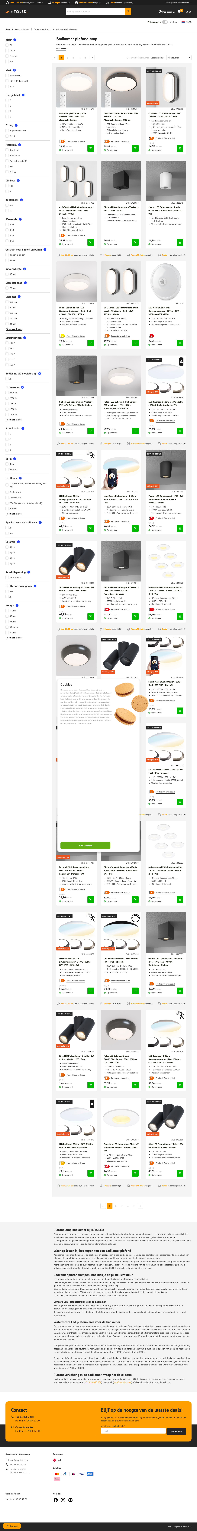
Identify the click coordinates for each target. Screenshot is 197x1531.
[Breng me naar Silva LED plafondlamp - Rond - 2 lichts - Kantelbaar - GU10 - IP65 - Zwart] (121, 655)
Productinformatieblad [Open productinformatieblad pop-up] (75, 141)
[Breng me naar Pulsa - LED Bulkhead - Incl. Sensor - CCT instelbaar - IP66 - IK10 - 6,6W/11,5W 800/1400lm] (121, 376)
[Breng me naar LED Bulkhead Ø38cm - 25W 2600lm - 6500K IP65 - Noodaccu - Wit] (166, 376)
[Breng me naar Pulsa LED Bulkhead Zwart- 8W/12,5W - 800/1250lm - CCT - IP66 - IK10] (76, 655)
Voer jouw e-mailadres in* (113, 1426)
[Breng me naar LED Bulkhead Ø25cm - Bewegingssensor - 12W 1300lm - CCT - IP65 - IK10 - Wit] (76, 470)
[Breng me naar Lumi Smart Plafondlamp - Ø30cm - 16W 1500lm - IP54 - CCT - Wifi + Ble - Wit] (121, 470)
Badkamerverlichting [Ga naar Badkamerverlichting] (42, 29)
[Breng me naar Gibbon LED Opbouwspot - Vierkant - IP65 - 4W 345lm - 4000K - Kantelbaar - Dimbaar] (166, 932)
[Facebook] (55, 1499)
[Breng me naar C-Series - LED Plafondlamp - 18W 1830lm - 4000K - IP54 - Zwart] (166, 87)
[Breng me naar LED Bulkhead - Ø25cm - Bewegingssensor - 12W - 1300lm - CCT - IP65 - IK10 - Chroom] (166, 1030)
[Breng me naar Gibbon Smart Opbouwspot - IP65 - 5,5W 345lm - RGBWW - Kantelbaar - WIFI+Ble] (121, 870)
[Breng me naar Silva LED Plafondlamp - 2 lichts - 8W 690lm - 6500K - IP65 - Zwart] (166, 1118)
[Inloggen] (167, 11)
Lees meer (96, 705)
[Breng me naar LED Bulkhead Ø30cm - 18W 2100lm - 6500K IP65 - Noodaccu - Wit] (76, 1118)
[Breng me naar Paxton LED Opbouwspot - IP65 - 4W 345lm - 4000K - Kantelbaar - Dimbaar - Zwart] (166, 470)
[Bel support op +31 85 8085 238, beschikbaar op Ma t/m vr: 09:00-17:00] (25, 1418)
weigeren (72, 717)
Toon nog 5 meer (14, 419)
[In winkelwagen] (90, 148)
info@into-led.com (19, 1460)
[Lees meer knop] (62, 49)
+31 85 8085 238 (18, 1464)
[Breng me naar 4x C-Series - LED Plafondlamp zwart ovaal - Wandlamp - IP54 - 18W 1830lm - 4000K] (76, 181)
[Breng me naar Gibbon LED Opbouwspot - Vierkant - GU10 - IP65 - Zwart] (121, 181)
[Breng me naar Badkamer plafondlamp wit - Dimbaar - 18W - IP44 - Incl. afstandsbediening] (76, 87)
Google (107, 705)
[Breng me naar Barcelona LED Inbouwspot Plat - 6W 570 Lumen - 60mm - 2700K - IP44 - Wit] (121, 1118)
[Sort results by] (179, 57)
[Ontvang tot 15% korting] (176, 1431)
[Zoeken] (128, 11)
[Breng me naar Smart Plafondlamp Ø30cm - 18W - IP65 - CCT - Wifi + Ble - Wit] (166, 655)
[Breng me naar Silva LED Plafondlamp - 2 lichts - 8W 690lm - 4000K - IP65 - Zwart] (76, 1030)
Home (7, 29)
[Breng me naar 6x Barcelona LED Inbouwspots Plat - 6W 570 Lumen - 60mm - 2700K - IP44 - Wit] (166, 561)
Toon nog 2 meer (14, 329)
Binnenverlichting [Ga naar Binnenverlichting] (22, 29)
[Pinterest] (70, 1499)
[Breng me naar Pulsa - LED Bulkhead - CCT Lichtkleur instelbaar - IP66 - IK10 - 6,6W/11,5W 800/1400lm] (76, 281)
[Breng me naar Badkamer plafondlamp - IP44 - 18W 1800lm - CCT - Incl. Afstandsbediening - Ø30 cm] (121, 87)
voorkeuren (107, 720)
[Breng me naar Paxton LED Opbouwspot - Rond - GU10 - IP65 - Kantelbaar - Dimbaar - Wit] (166, 181)
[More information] (14, 40)
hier (61, 714)
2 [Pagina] (67, 57)
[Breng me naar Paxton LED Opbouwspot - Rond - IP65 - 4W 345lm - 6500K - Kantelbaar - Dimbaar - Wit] (76, 870)
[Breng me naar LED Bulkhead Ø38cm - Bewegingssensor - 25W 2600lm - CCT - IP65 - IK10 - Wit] (76, 932)
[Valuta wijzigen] (187, 22)
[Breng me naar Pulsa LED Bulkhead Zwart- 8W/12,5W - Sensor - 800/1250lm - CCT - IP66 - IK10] (121, 1030)
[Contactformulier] (25, 1429)
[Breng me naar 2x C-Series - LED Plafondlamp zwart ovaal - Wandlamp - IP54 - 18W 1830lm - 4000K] (121, 281)
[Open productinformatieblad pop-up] (62, 141)
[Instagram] (63, 1499)
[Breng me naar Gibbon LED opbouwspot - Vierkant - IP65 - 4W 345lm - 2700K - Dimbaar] (76, 376)
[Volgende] (92, 57)
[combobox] (98, 11)
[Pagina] (61, 57)
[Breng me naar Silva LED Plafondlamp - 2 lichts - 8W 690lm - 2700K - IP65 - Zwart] (76, 561)
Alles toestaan (85, 845)
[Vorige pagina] (54, 57)
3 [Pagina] (73, 57)
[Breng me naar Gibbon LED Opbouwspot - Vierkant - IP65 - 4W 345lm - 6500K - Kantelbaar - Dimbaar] (121, 561)
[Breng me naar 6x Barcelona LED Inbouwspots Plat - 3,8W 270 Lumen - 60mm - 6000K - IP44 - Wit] (166, 841)
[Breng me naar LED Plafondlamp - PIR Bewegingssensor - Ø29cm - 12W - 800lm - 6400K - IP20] (166, 281)
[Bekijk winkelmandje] (184, 11)
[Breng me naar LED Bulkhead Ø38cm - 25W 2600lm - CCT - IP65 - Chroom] (166, 743)
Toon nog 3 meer (14, 513)
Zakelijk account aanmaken (179, 2)
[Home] (16, 11)
